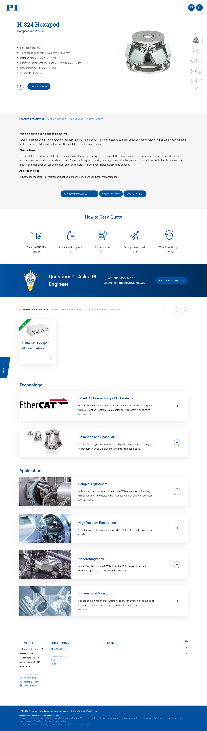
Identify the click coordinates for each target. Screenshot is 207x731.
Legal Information (25, 721)
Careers (54, 652)
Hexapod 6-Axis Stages (41, 725)
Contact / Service (58, 656)
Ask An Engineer (58, 649)
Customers (56, 660)
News (53, 664)
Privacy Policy (38, 721)
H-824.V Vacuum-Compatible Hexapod (76, 725)
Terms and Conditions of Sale (55, 721)
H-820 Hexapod (56, 725)
